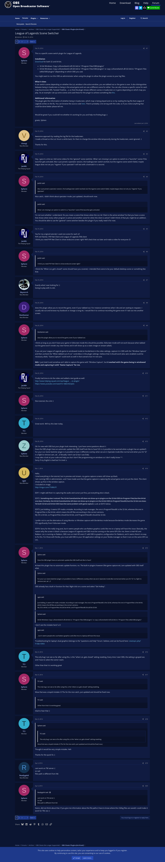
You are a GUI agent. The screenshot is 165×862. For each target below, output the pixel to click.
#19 (146, 763)
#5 (147, 229)
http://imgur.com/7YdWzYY (46, 487)
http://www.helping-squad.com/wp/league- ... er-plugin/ (57, 381)
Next (32, 42)
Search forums (31, 24)
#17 (146, 675)
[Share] (143, 48)
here (83, 104)
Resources (44, 18)
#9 (147, 325)
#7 (147, 280)
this (113, 92)
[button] (37, 18)
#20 (146, 786)
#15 (146, 548)
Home (112, 2)
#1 (147, 48)
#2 (147, 131)
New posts (20, 24)
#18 (146, 719)
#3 (147, 154)
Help (145, 2)
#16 (146, 652)
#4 (147, 177)
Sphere (19, 37)
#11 (146, 396)
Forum (155, 2)
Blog (137, 2)
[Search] (144, 18)
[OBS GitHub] (144, 8)
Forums (25, 18)
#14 (146, 468)
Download (125, 2)
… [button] (24, 42)
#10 (146, 373)
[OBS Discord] (136, 8)
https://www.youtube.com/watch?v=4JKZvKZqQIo (54, 384)
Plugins (33, 18)
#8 (147, 303)
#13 (146, 441)
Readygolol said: (42, 792)
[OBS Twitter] (140, 8)
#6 (147, 252)
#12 (146, 419)
